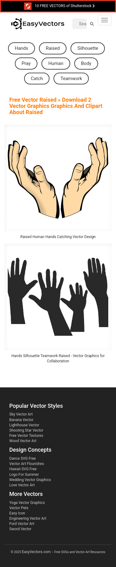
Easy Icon (17, 513)
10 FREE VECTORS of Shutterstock (59, 6)
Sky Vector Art (21, 414)
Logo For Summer (24, 474)
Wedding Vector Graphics (30, 480)
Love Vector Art (22, 485)
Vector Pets (18, 508)
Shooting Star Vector (26, 430)
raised (53, 48)
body (86, 63)
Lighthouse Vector (24, 425)
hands (21, 48)
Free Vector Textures (26, 435)
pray (26, 63)
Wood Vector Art (23, 441)
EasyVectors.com (36, 552)
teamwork (71, 78)
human (55, 63)
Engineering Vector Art (27, 518)
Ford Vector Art (21, 524)
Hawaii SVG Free (23, 469)
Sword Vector (20, 529)
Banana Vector (21, 420)
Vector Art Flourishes (26, 464)
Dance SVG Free (22, 458)
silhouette (87, 48)
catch (37, 78)
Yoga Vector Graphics (27, 503)
